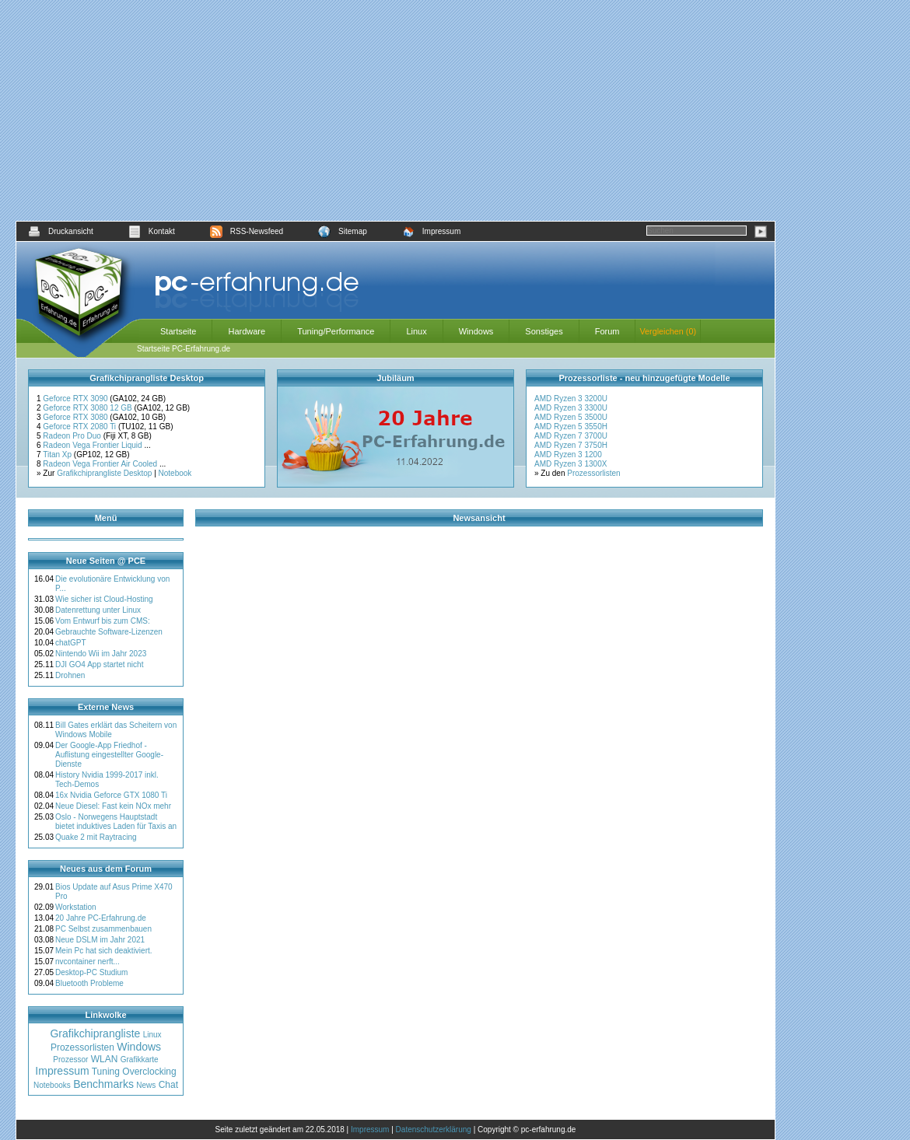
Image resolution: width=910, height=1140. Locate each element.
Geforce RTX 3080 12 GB (88, 408)
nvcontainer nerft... (87, 961)
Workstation (75, 907)
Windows (476, 331)
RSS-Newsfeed (246, 231)
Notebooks (52, 1085)
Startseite (178, 331)
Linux (416, 331)
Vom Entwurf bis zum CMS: (102, 621)
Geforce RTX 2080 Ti (80, 426)
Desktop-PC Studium (91, 972)
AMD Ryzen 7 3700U (570, 436)
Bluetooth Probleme (89, 983)
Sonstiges (543, 331)
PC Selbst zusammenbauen (103, 929)
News (146, 1085)
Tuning (106, 1071)
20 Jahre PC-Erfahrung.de (100, 918)
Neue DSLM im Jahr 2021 (100, 939)
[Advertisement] (396, 110)
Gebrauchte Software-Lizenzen (109, 632)
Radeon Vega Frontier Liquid (93, 445)
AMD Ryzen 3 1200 (568, 454)
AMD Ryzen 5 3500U (570, 417)
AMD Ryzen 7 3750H (570, 445)
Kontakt (151, 231)
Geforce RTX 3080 (76, 417)
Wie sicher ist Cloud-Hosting (104, 599)
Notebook (175, 473)
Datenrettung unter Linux (98, 610)
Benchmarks (103, 1084)
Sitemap (342, 231)
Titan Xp (58, 454)
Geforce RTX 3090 (76, 398)
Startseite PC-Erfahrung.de (183, 348)
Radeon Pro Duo (73, 436)
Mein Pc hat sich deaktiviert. (103, 950)
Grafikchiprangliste (95, 1033)
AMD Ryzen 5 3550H (570, 426)
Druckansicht (60, 231)
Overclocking (149, 1071)
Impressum (431, 231)
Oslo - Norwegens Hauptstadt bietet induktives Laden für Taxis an (116, 822)
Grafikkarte (140, 1059)
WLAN (104, 1059)
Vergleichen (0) (667, 331)
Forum (607, 331)
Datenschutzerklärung (433, 1129)
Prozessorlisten (593, 473)
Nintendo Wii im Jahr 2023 (100, 653)
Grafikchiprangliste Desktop (104, 473)
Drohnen (70, 675)
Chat (168, 1084)
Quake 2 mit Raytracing (96, 837)
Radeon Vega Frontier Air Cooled (101, 464)
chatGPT (70, 642)
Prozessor (70, 1059)
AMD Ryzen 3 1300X (570, 464)
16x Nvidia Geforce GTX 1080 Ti (111, 795)
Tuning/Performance (335, 331)
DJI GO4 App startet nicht (99, 664)
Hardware (246, 331)
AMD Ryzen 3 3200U (570, 398)
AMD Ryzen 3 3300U (570, 408)
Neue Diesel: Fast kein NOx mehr (113, 806)
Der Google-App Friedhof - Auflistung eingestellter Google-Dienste (109, 754)
